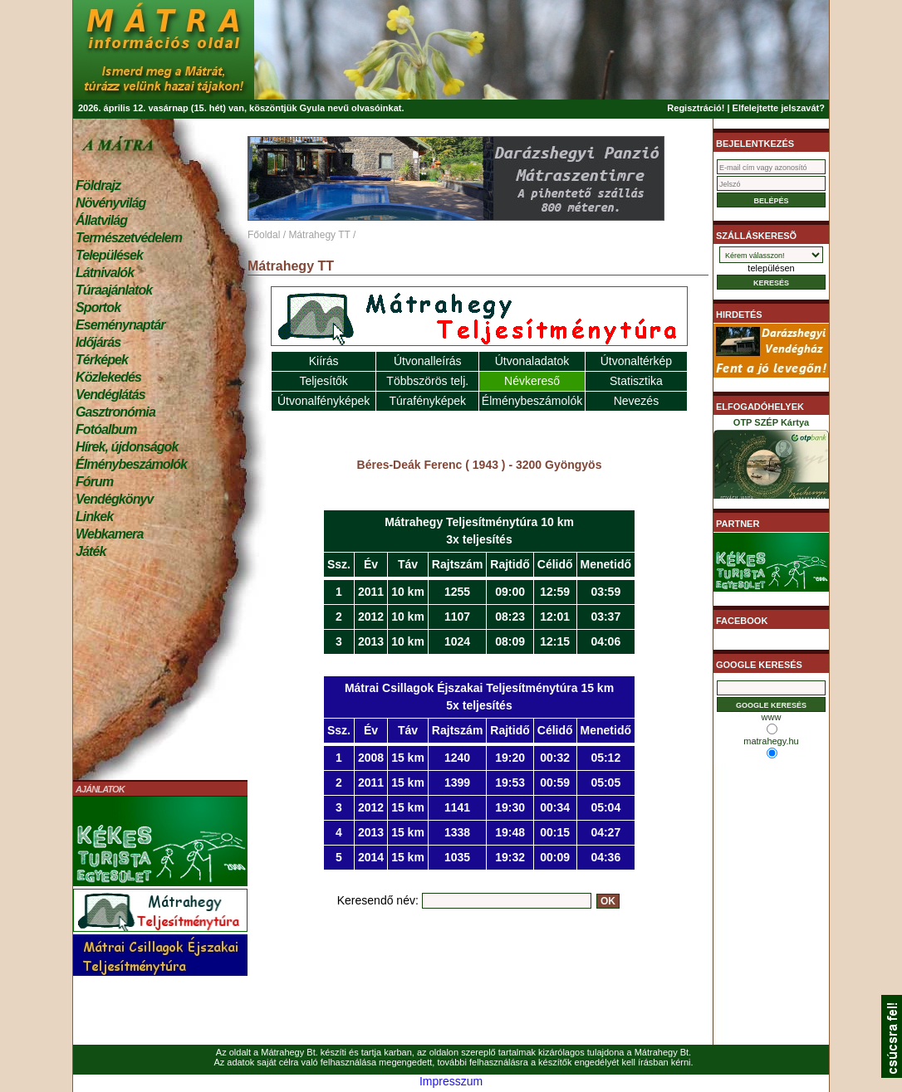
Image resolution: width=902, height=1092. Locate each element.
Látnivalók (105, 273)
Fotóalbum (106, 429)
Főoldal (264, 235)
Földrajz (98, 185)
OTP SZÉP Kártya (771, 461)
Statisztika (636, 381)
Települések (109, 255)
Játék (90, 551)
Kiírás (324, 361)
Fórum (94, 482)
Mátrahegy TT (319, 235)
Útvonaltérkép (636, 361)
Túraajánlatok (114, 290)
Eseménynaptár (120, 325)
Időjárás (98, 342)
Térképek (102, 360)
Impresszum (451, 1081)
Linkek (94, 516)
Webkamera (109, 534)
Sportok (98, 307)
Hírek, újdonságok (127, 447)
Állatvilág (101, 220)
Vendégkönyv (115, 499)
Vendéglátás (110, 395)
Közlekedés (108, 377)
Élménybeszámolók (131, 464)
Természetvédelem (129, 238)
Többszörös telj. (427, 381)
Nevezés (636, 400)
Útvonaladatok (532, 361)
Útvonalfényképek (323, 400)
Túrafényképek (427, 400)
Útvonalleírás (428, 361)
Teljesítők (323, 381)
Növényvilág (110, 203)
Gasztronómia (115, 412)
